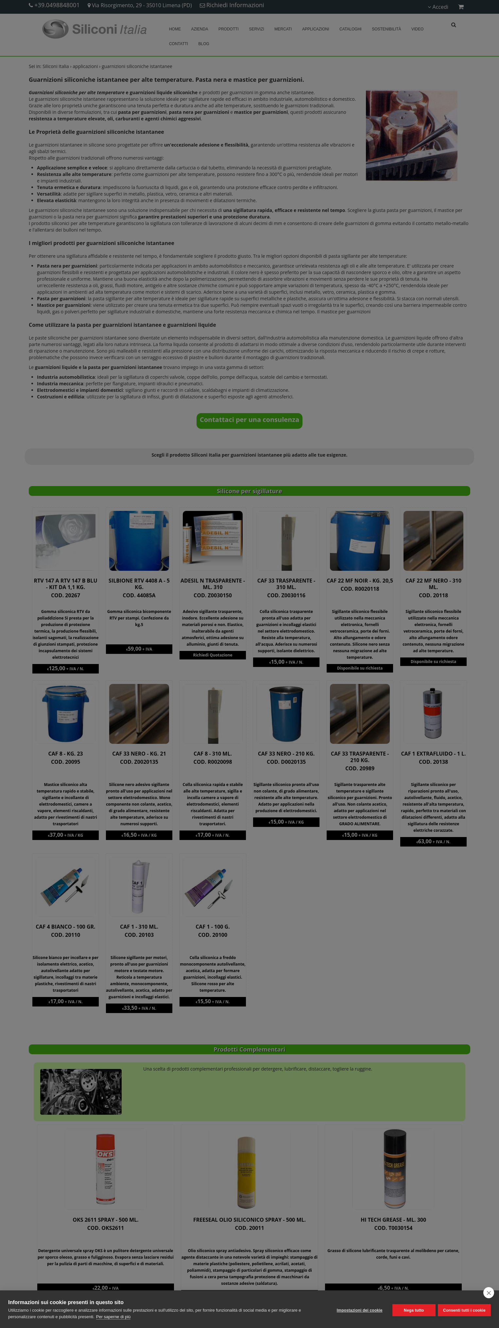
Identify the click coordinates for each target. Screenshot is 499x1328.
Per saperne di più (113, 1316)
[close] (488, 1292)
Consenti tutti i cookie (464, 1309)
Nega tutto (412, 1309)
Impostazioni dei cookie (357, 1309)
